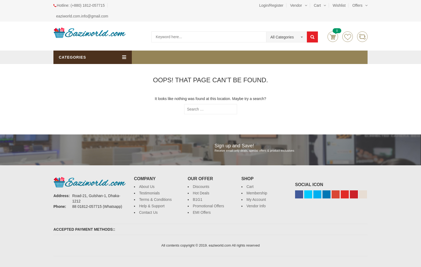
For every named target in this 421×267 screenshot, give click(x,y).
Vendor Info (256, 206)
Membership (256, 193)
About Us (147, 186)
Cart (317, 5)
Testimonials (149, 193)
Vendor (296, 5)
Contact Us (148, 212)
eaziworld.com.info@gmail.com (82, 16)
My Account (256, 199)
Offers (357, 5)
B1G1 (197, 199)
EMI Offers (202, 212)
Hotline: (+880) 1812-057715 (81, 5)
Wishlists (347, 36)
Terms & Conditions (155, 199)
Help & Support (152, 206)
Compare (362, 36)
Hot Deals (201, 193)
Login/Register (271, 5)
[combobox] (286, 37)
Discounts (201, 186)
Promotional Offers (208, 206)
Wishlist (339, 5)
